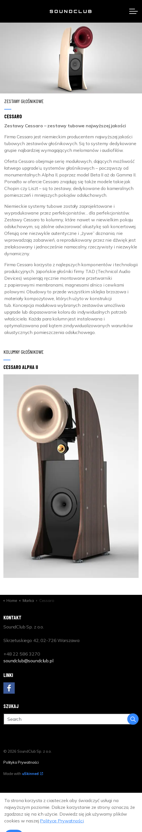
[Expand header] (133, 11)
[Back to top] (71, 799)
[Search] (71, 719)
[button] (133, 719)
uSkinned (32, 773)
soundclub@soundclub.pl (28, 660)
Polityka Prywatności (21, 762)
